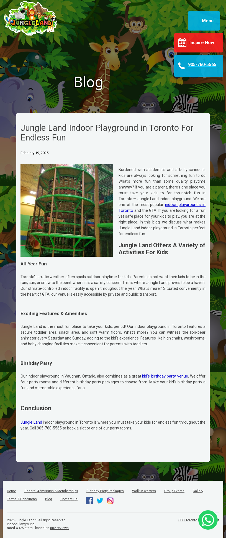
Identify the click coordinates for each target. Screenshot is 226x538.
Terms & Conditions (22, 499)
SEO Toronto (187, 520)
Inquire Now (201, 42)
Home (11, 491)
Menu (208, 20)
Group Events (174, 491)
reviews (59, 528)
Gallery (198, 491)
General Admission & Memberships (51, 491)
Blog (48, 499)
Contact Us (69, 499)
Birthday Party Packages (105, 491)
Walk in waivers (144, 491)
